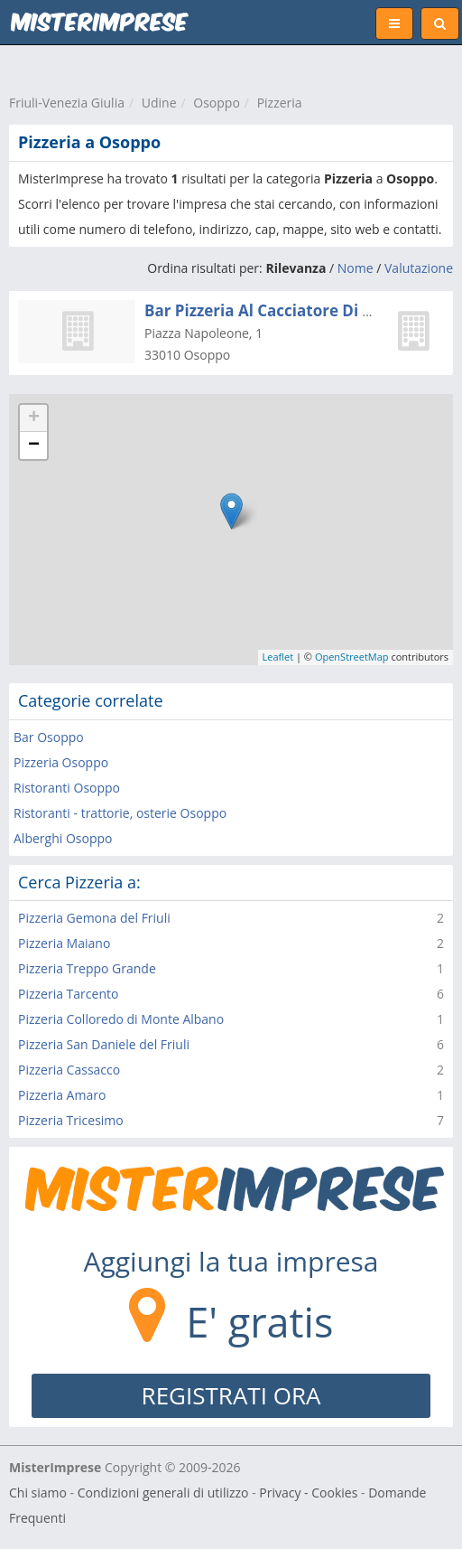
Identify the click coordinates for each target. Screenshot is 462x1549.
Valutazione (418, 268)
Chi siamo (38, 1492)
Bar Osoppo (49, 737)
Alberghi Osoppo (63, 838)
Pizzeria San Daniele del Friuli (103, 1044)
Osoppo (216, 102)
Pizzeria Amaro (62, 1094)
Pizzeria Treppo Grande (87, 968)
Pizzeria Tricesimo (71, 1120)
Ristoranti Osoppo (67, 787)
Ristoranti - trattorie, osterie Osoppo (120, 812)
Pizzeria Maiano (64, 943)
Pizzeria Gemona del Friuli (94, 917)
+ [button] (34, 418)
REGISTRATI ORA (231, 1395)
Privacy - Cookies (308, 1492)
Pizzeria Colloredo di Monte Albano (121, 1019)
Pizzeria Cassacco (69, 1069)
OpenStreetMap (352, 656)
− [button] (34, 445)
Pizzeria (279, 102)
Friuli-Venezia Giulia (67, 102)
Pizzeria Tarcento (68, 993)
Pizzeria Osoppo (61, 762)
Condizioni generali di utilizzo (163, 1492)
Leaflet (278, 656)
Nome (355, 268)
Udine (159, 102)
